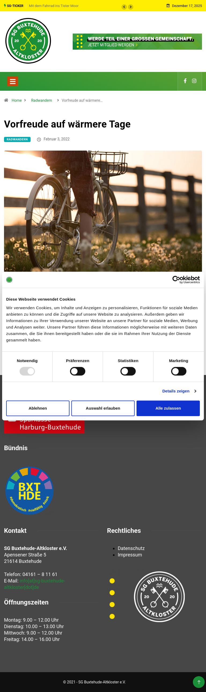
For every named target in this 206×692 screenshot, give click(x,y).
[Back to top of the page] (199, 682)
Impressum (130, 555)
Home (17, 100)
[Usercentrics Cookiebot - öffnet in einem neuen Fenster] (176, 280)
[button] (124, 7)
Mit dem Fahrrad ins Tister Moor (54, 6)
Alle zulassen (168, 408)
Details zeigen (175, 391)
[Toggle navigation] (12, 81)
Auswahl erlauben (103, 408)
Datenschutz (131, 548)
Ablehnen (38, 408)
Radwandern (41, 100)
